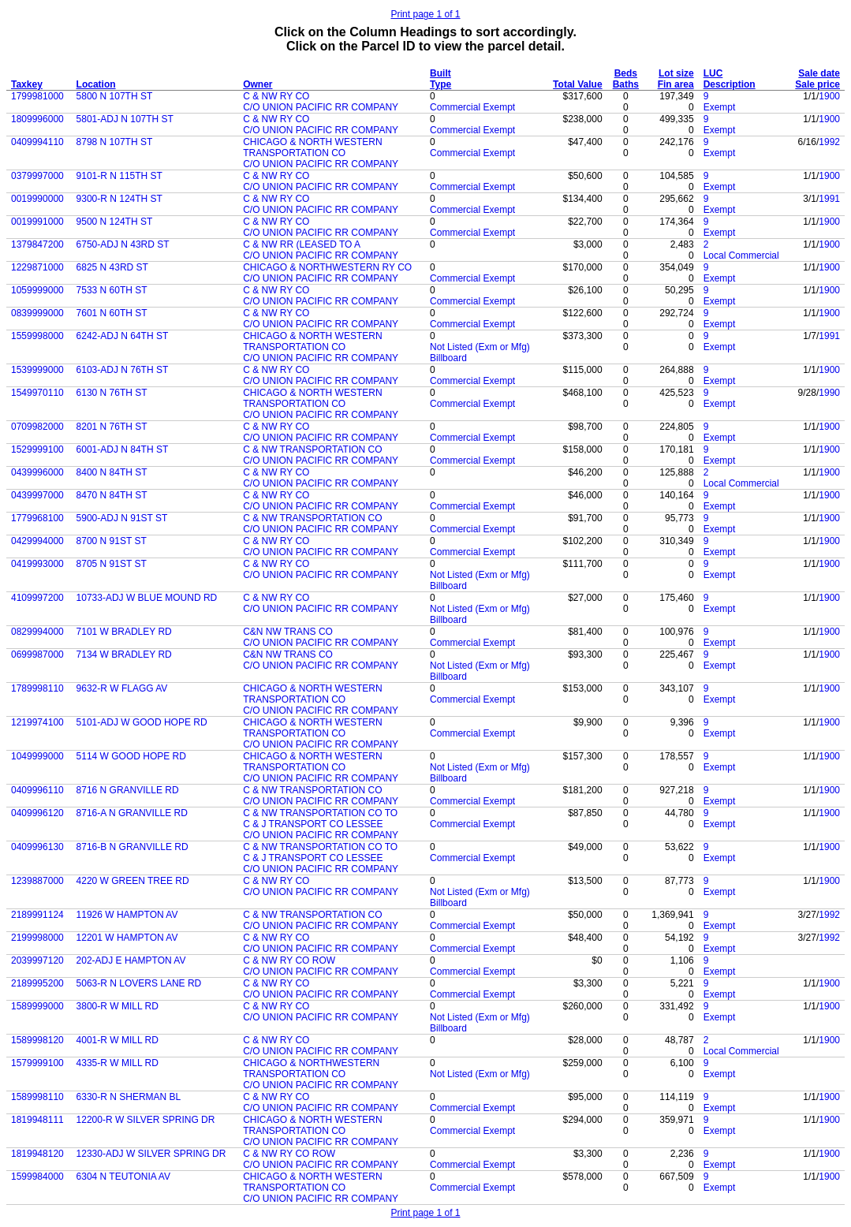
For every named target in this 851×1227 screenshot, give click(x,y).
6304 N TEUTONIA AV (123, 1176)
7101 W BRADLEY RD (124, 631)
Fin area (676, 84)
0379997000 (37, 175)
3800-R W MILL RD (118, 1006)
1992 (829, 141)
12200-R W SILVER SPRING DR (146, 1119)
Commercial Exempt (472, 107)
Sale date (819, 73)
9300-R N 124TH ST (119, 198)
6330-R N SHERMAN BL (129, 1096)
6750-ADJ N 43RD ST (123, 244)
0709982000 (37, 426)
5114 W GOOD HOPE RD (131, 756)
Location (96, 84)
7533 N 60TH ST (112, 290)
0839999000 (37, 313)
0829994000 (37, 631)
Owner (257, 84)
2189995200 (37, 983)
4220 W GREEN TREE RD (133, 880)
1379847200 (37, 244)
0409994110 (37, 141)
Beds (625, 73)
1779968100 (37, 518)
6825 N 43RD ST (112, 267)
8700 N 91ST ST (112, 540)
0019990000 (37, 198)
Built (440, 73)
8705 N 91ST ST (112, 563)
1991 (829, 198)
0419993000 (37, 563)
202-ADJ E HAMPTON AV (131, 960)
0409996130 (37, 846)
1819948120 (37, 1153)
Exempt (720, 107)
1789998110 (37, 688)
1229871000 (37, 267)
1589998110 (37, 1096)
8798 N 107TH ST (115, 141)
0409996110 (37, 790)
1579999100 (37, 1062)
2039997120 (37, 960)
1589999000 (37, 1006)
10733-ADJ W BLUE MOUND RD (147, 597)
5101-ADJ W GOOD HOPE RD (142, 722)
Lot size (676, 73)
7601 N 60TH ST (112, 313)
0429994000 (37, 540)
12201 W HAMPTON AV (127, 937)
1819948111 (37, 1119)
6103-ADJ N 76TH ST (123, 369)
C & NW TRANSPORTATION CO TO (320, 813)
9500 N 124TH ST (115, 221)
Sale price (817, 84)
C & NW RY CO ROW (289, 960)
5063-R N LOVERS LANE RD (139, 983)
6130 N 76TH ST (112, 392)
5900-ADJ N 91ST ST (122, 518)
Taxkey (27, 84)
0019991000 (37, 221)
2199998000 (37, 937)
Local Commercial (741, 255)
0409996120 (37, 813)
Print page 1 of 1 (425, 14)
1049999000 (37, 756)
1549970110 (37, 392)
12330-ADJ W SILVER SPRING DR (151, 1153)
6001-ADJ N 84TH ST (123, 449)
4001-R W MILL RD (118, 1040)
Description (730, 84)
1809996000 (37, 119)
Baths (626, 84)
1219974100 (37, 722)
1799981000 (37, 96)
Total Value (577, 84)
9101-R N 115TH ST (119, 175)
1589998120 (37, 1040)
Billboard (448, 358)
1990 (829, 392)
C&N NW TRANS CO (288, 631)
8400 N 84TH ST (112, 472)
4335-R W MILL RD (118, 1062)
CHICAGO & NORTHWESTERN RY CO (327, 267)
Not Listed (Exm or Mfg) (480, 346)
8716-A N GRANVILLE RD (132, 813)
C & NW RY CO (276, 96)
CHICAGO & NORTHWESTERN (311, 1062)
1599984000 (37, 1176)
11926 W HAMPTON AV (127, 914)
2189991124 (37, 914)
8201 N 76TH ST (112, 426)
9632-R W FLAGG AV (122, 688)
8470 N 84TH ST (112, 495)
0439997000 (37, 495)
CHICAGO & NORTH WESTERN (312, 141)
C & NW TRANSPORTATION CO (312, 449)
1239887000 (37, 880)
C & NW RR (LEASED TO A (301, 244)
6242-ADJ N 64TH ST (123, 335)
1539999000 (37, 369)
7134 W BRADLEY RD (124, 654)
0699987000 (37, 654)
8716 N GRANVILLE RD (128, 790)
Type (440, 84)
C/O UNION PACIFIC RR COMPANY (320, 107)
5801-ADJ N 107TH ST (125, 119)
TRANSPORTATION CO (294, 153)
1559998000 (37, 335)
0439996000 (37, 472)
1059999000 (37, 290)
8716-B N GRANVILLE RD (132, 846)
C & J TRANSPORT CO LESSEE (313, 824)
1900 (829, 96)
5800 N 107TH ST (115, 96)
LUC (713, 73)
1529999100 (37, 449)
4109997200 (37, 597)
